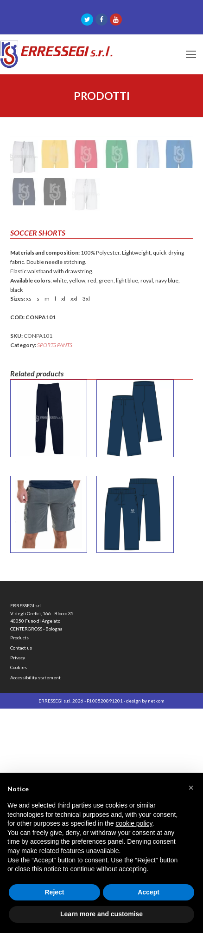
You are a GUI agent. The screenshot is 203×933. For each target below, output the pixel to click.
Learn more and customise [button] (101, 914)
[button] (191, 787)
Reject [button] (54, 892)
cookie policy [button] (133, 823)
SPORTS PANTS (54, 569)
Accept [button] (148, 892)
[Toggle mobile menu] (191, 54)
